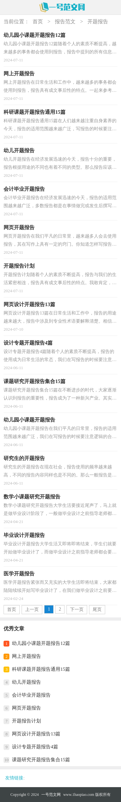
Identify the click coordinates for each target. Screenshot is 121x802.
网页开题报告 (26, 708)
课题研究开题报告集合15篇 (41, 759)
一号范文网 (51, 794)
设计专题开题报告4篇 (35, 746)
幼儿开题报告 (26, 682)
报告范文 (65, 21)
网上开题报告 (26, 656)
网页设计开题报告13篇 (36, 733)
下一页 (77, 609)
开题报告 (97, 21)
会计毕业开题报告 (31, 695)
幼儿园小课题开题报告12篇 (41, 643)
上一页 (32, 609)
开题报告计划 (26, 720)
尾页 (97, 609)
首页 (38, 21)
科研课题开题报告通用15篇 (41, 669)
